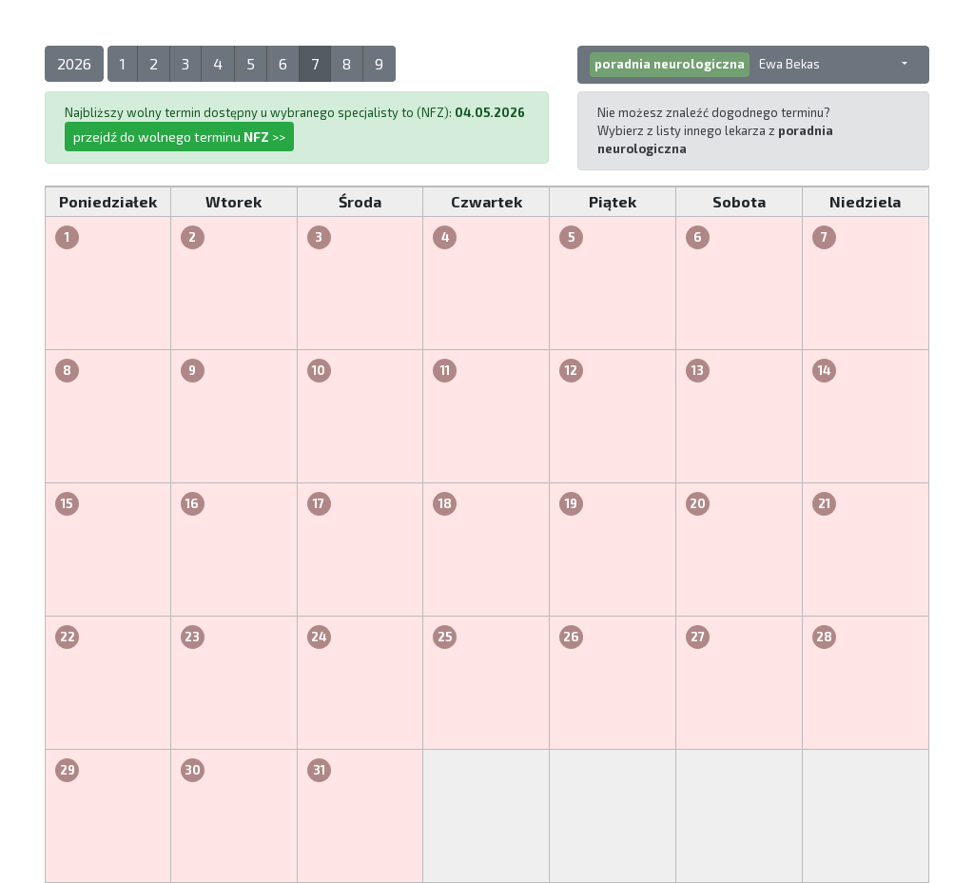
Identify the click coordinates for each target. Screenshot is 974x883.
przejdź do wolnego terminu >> (179, 136)
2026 (74, 63)
